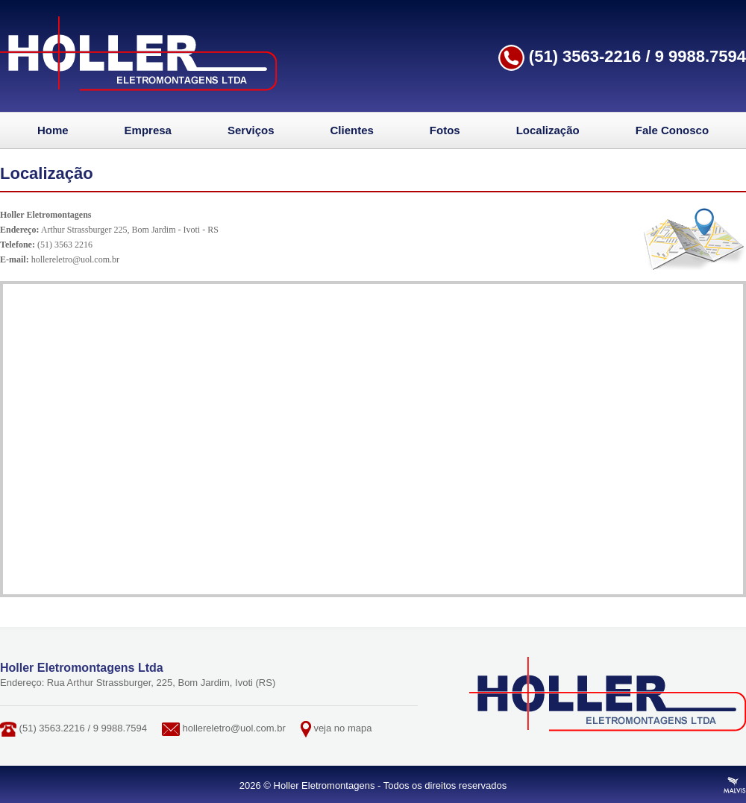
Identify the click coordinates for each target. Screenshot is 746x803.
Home (53, 130)
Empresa (148, 130)
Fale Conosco (672, 130)
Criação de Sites (735, 785)
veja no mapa (342, 728)
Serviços (251, 130)
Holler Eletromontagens (138, 53)
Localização (548, 130)
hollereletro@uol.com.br (75, 259)
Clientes (352, 130)
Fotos (445, 130)
